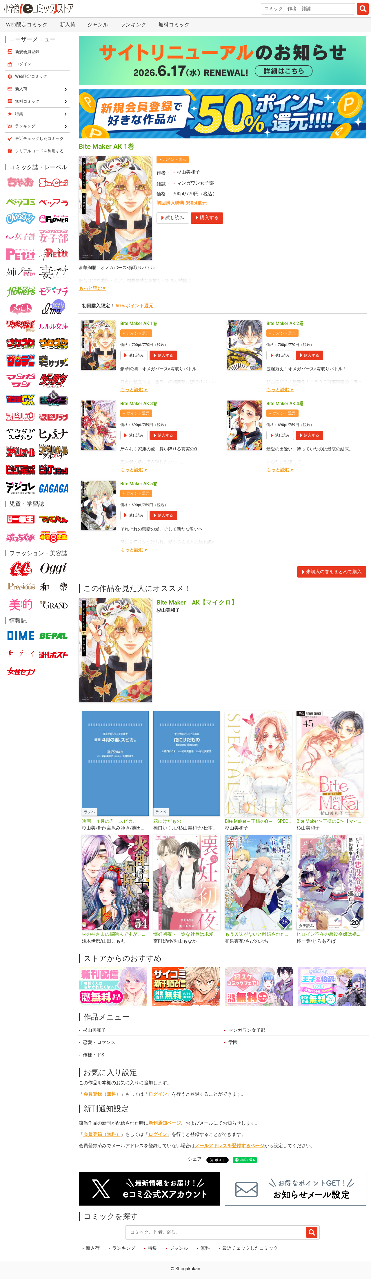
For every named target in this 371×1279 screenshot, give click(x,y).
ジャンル (97, 24)
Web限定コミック (27, 24)
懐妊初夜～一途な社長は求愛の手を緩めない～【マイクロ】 (186, 934)
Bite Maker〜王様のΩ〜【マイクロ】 (330, 821)
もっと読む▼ (92, 288)
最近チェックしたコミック (250, 1248)
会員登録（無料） (102, 1094)
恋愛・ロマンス (99, 1042)
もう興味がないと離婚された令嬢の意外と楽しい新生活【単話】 (258, 934)
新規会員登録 (27, 51)
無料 (205, 1248)
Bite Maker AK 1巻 (139, 323)
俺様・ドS (93, 1055)
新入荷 (67, 24)
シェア (195, 1159)
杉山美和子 (188, 172)
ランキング (133, 24)
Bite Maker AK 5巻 (139, 483)
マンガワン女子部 (195, 183)
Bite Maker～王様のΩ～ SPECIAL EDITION (258, 821)
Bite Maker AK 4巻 (285, 403)
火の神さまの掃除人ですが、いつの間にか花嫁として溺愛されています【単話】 (115, 934)
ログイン (157, 1094)
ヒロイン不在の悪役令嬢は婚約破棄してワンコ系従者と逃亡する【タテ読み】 (330, 934)
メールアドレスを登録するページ (229, 1145)
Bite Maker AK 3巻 (139, 403)
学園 (233, 1042)
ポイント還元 (174, 159)
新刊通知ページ (164, 1123)
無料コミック (174, 24)
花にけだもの (167, 821)
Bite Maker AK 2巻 (285, 323)
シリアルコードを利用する (39, 151)
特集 (152, 1248)
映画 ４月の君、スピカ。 (109, 821)
